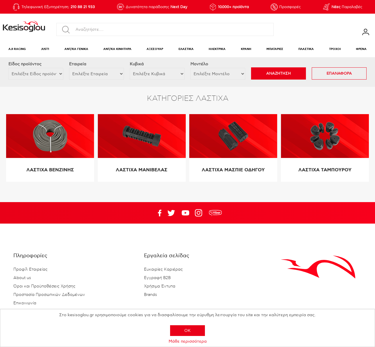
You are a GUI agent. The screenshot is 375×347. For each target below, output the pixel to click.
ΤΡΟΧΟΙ (335, 49)
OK (187, 330)
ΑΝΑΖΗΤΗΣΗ (278, 73)
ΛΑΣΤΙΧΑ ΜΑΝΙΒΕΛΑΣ (141, 170)
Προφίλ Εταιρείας (30, 269)
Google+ (200, 213)
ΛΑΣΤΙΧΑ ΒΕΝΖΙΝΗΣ (50, 170)
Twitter (185, 213)
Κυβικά (137, 64)
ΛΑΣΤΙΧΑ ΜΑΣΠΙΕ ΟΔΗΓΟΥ (233, 170)
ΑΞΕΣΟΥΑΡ (155, 49)
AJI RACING (17, 49)
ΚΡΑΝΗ (246, 49)
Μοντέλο (199, 64)
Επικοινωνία (24, 303)
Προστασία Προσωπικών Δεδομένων (49, 294)
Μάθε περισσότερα (188, 341)
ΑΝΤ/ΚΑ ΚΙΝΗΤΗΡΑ (117, 49)
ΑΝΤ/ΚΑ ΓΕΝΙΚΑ (76, 49)
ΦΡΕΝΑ (361, 49)
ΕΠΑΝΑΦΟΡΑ (339, 73)
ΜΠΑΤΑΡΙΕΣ (274, 49)
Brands (150, 294)
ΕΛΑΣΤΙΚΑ (186, 49)
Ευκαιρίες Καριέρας (163, 269)
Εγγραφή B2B (157, 278)
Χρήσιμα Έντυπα (159, 286)
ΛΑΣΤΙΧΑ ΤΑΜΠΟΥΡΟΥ (324, 170)
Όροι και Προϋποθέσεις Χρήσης (44, 286)
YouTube (171, 213)
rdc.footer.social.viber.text (215, 213)
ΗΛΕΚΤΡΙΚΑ (217, 49)
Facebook (157, 213)
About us (22, 278)
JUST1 (45, 49)
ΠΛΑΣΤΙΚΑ (306, 49)
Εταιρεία (77, 64)
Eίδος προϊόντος (25, 64)
